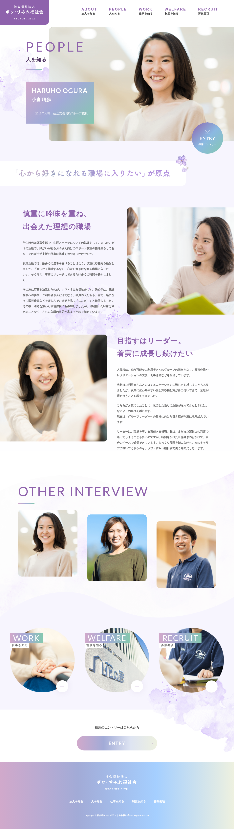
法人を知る (89, 11)
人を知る (118, 11)
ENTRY (117, 743)
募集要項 (208, 11)
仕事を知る (146, 11)
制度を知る (175, 11)
